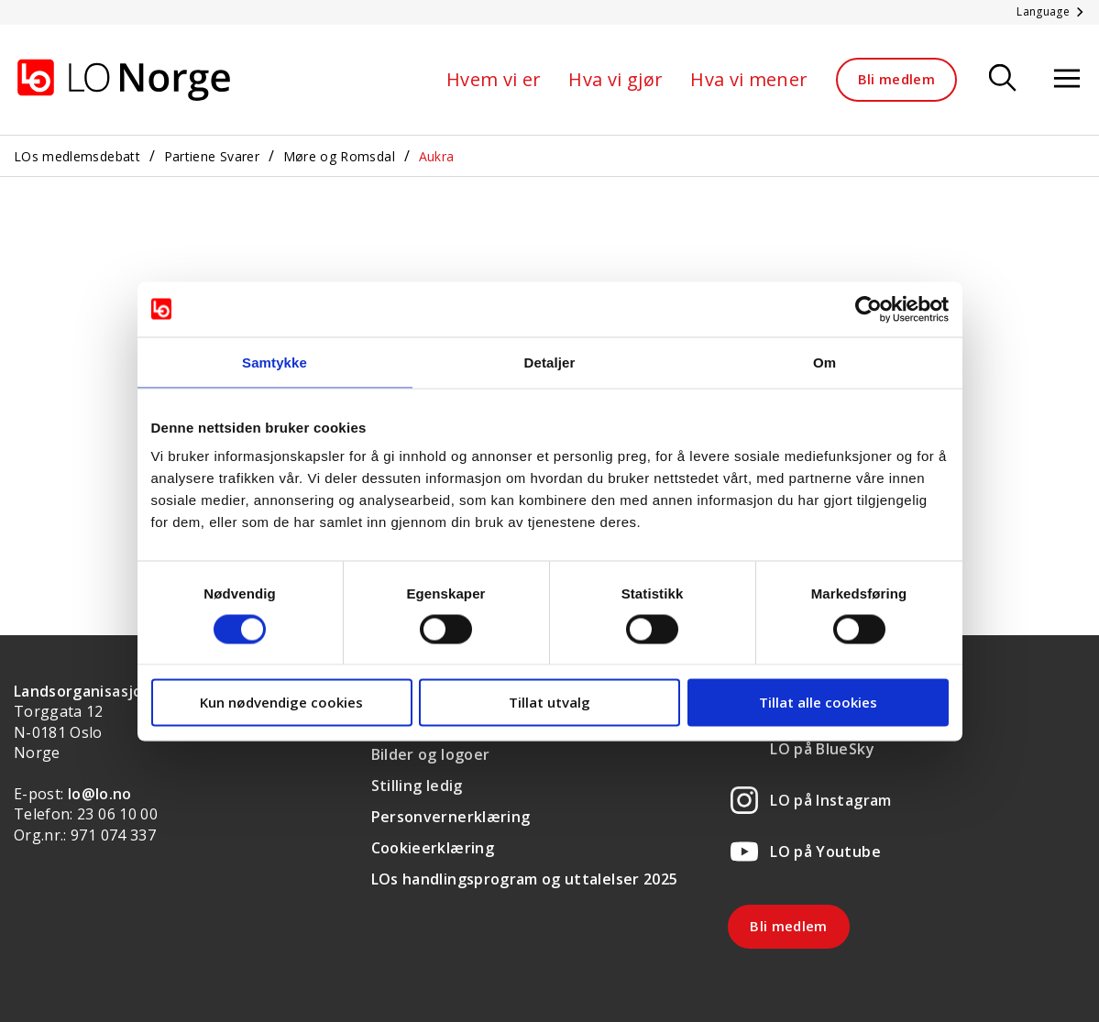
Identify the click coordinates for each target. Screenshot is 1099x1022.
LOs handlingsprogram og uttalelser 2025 (524, 879)
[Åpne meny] (1067, 79)
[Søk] (1002, 79)
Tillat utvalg (549, 702)
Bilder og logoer (430, 754)
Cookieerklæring (432, 848)
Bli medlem (897, 79)
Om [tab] (824, 361)
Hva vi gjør (615, 79)
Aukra (437, 156)
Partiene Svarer (211, 156)
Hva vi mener (749, 79)
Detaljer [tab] (550, 361)
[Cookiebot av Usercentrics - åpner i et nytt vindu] (868, 309)
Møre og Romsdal (339, 156)
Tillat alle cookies (818, 702)
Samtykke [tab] (274, 361)
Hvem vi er (494, 79)
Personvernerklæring (451, 817)
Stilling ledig (417, 785)
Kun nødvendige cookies (281, 702)
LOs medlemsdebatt (77, 156)
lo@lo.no (100, 794)
